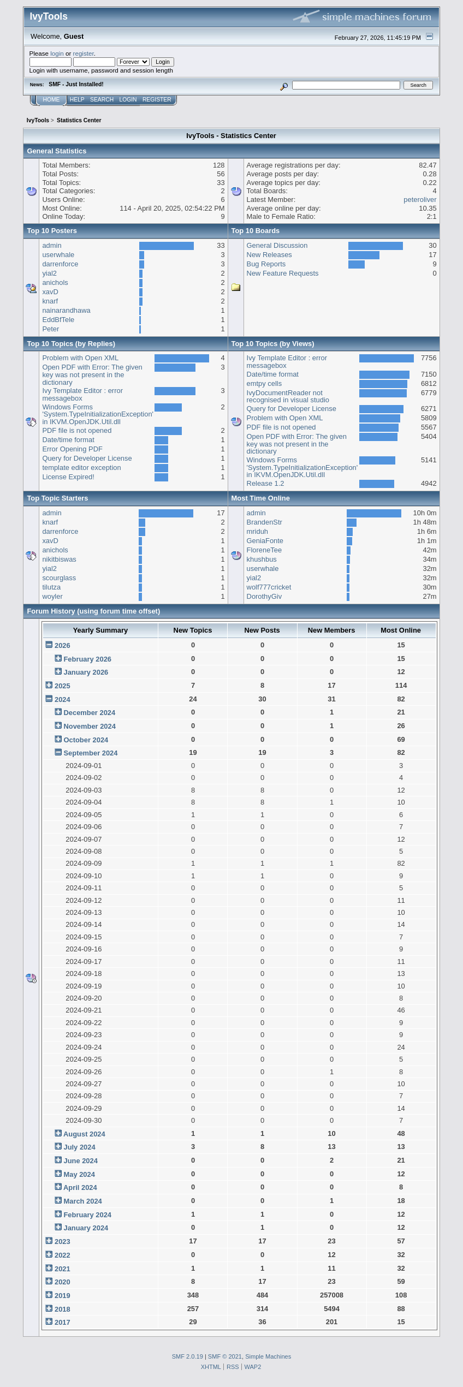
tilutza (51, 587)
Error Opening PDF (72, 449)
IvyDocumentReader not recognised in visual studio (288, 396)
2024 (62, 699)
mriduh (257, 531)
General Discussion (277, 245)
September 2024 (90, 753)
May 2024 (78, 1174)
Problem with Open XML (80, 358)
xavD (50, 292)
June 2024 (80, 1161)
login (57, 53)
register (83, 53)
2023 (62, 1241)
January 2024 (85, 1228)
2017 (62, 1322)
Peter (50, 329)
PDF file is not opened (76, 430)
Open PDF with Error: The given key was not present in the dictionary (92, 374)
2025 (62, 686)
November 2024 (89, 726)
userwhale (58, 255)
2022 (62, 1255)
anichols (55, 282)
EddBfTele (58, 320)
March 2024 (82, 1201)
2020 (62, 1282)
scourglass (59, 578)
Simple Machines (268, 1356)
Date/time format (68, 440)
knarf (50, 301)
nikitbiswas (59, 559)
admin (51, 245)
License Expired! (68, 477)
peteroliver (419, 199)
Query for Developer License (87, 458)
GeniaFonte (265, 541)
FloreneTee (264, 550)
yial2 (49, 273)
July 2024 (79, 1147)
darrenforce (60, 264)
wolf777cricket (269, 587)
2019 (62, 1295)
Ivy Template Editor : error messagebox (82, 394)
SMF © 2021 (225, 1356)
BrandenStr (264, 522)
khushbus (262, 559)
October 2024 (85, 740)
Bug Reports (266, 264)
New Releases (269, 255)
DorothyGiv (264, 596)
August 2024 (84, 1134)
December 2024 (89, 713)
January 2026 (85, 672)
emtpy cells (264, 383)
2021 (62, 1269)
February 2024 (87, 1215)
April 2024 (80, 1187)
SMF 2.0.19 (187, 1356)
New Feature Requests (283, 273)
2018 (62, 1309)
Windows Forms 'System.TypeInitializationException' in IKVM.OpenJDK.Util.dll (97, 414)
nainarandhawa (66, 310)
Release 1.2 (265, 483)
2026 (62, 645)
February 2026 (87, 659)
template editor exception (81, 467)
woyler (52, 596)
